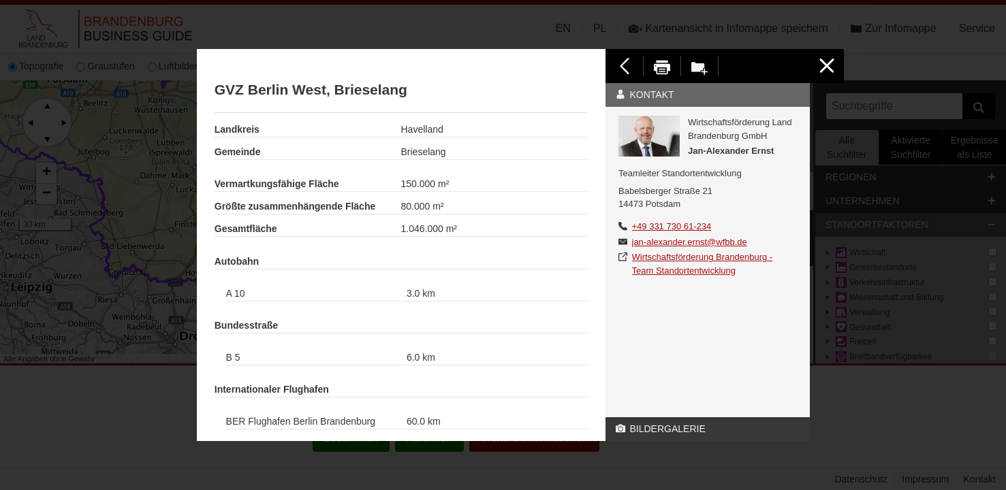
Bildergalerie (661, 428)
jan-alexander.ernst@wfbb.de (689, 242)
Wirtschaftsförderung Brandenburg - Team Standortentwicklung (702, 264)
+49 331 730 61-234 (672, 226)
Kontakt (645, 94)
